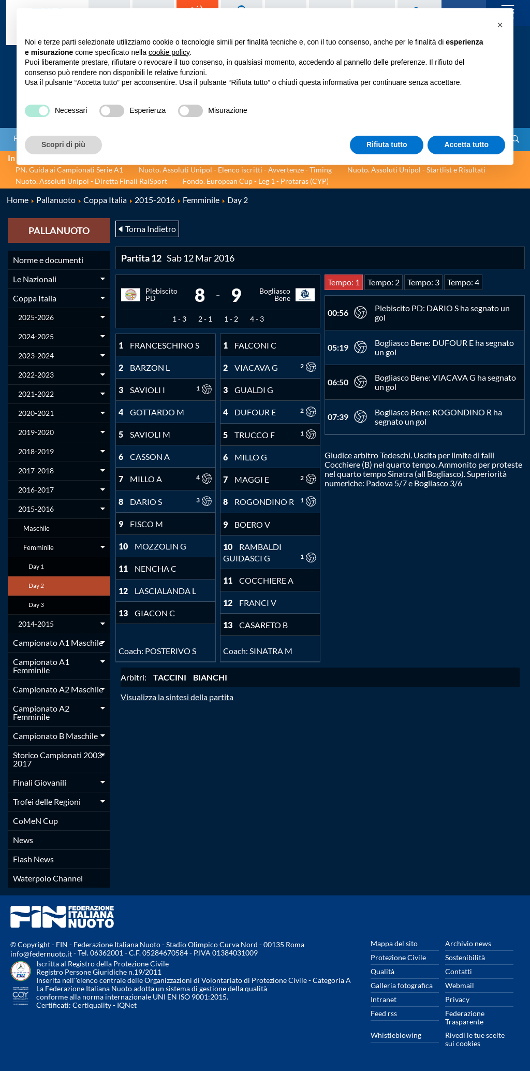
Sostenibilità (465, 957)
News (23, 840)
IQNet (127, 1005)
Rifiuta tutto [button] (386, 144)
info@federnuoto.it (41, 953)
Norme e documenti (48, 260)
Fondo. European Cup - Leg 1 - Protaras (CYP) (256, 181)
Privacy (457, 999)
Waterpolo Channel (48, 878)
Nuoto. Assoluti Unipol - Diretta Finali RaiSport (91, 181)
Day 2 (36, 585)
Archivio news (468, 943)
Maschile (36, 528)
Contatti (458, 971)
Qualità (382, 971)
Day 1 (36, 566)
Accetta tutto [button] (466, 144)
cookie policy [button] (169, 52)
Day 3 (36, 605)
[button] (500, 25)
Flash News (33, 859)
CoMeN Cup (35, 821)
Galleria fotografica (402, 985)
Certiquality (91, 1005)
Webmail (459, 985)
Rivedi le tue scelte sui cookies (475, 1039)
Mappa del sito (394, 943)
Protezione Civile (398, 957)
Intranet (383, 999)
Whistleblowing (396, 1035)
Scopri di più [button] (63, 144)
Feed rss (384, 1013)
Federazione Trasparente (464, 1017)
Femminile (38, 547)
